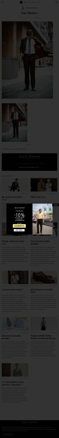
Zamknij (55, 205)
